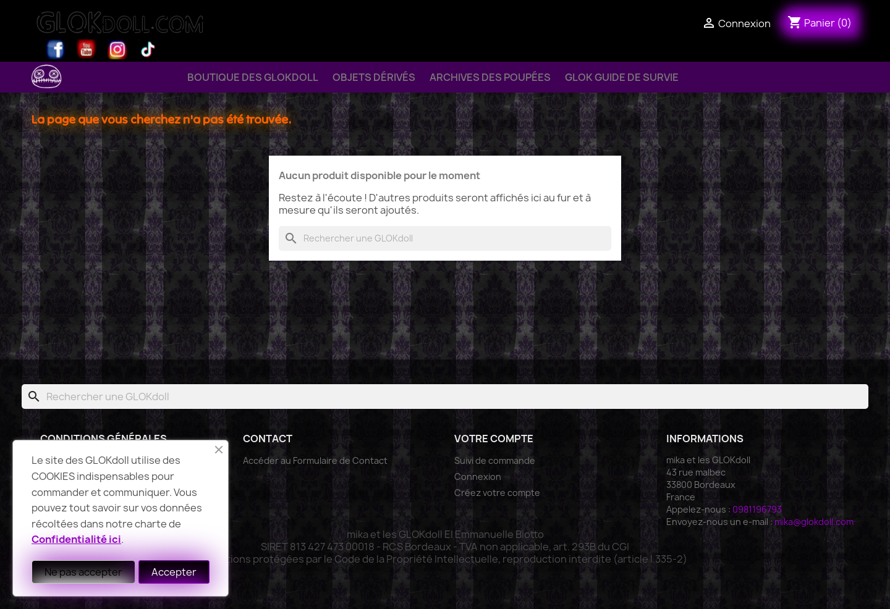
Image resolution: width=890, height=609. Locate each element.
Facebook (55, 49)
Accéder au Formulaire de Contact (315, 460)
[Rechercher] (445, 238)
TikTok (148, 49)
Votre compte (493, 438)
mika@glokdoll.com (814, 521)
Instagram (117, 49)
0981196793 (757, 509)
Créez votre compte (497, 492)
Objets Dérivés (374, 77)
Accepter (174, 572)
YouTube (86, 49)
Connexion (477, 476)
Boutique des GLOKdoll (252, 77)
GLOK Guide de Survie (622, 77)
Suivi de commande (494, 460)
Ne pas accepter (83, 572)
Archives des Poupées (490, 77)
